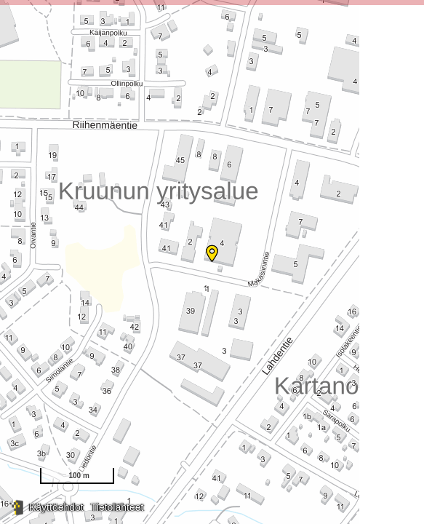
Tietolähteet (117, 507)
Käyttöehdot (56, 507)
